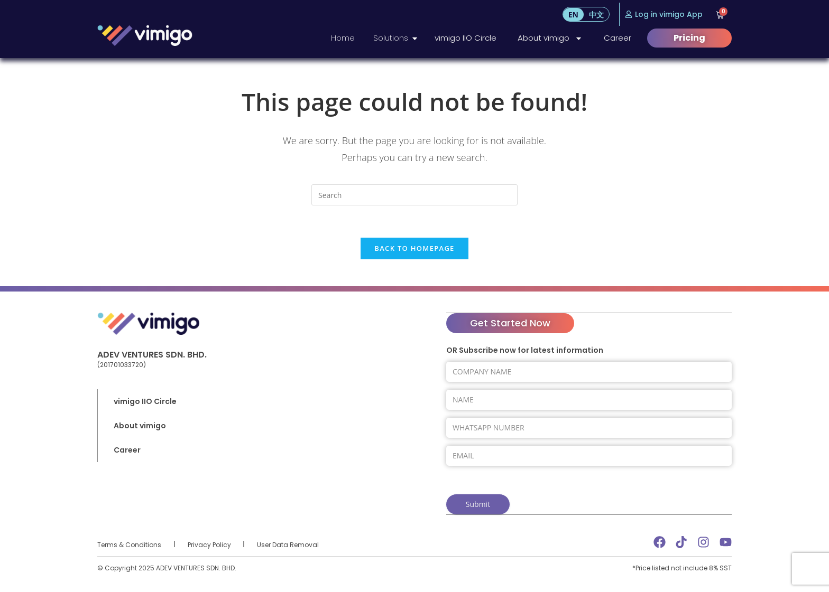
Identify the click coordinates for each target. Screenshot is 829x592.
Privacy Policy (209, 543)
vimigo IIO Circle (465, 37)
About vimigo (550, 38)
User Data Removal (288, 543)
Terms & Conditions (129, 543)
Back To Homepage (414, 248)
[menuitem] (573, 14)
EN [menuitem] (573, 15)
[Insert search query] (414, 194)
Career (617, 37)
